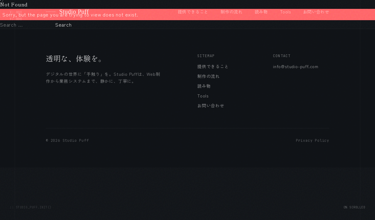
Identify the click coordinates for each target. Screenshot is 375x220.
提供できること (193, 12)
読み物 (261, 12)
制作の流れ (231, 12)
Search (63, 24)
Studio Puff (67, 11)
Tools (285, 12)
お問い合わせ (316, 12)
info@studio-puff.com (296, 66)
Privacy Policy (312, 140)
